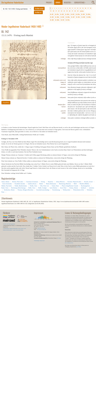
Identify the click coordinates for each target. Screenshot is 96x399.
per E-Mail (78, 246)
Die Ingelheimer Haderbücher (12, 2)
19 (50, 11)
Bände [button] (58, 2)
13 (77, 8)
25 (67, 11)
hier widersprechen (69, 242)
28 (75, 11)
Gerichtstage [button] (79, 2)
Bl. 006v (68, 17)
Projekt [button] (49, 2)
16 (85, 8)
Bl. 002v (67, 14)
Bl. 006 (62, 17)
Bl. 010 (62, 20)
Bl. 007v (78, 17)
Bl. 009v (57, 20)
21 (56, 11)
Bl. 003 (72, 14)
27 (72, 11)
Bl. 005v (57, 17)
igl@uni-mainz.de (41, 228)
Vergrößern (6, 102)
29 (77, 11)
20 (53, 11)
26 (69, 11)
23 (61, 11)
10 (69, 8)
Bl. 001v (57, 14)
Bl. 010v (68, 20)
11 (72, 8)
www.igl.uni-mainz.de (41, 229)
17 (88, 8)
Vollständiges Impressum (39, 240)
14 (80, 8)
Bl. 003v (78, 14)
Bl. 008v (89, 17)
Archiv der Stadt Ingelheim (9, 224)
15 (82, 8)
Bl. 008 (83, 17)
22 (58, 11)
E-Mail (58, 238)
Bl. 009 (52, 20)
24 (64, 11)
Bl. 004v (88, 14)
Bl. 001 (51, 14)
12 (74, 8)
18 (90, 8)
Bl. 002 (62, 14)
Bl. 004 (83, 14)
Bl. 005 (52, 17)
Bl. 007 (73, 17)
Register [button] (67, 2)
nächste (82, 11)
